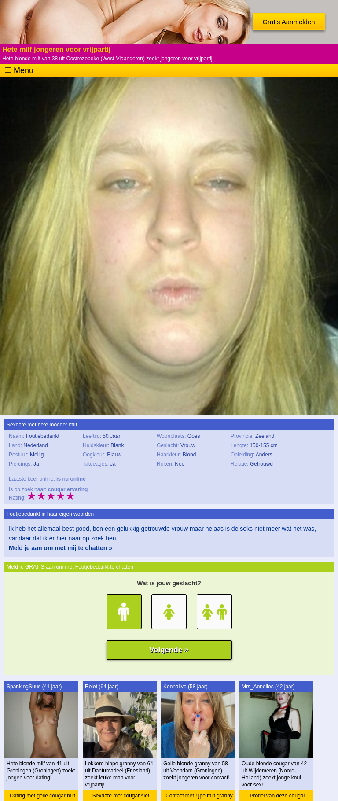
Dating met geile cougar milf (42, 796)
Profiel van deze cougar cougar (277, 797)
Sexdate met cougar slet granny (120, 797)
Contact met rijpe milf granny (199, 796)
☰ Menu (18, 70)
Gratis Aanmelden (288, 22)
